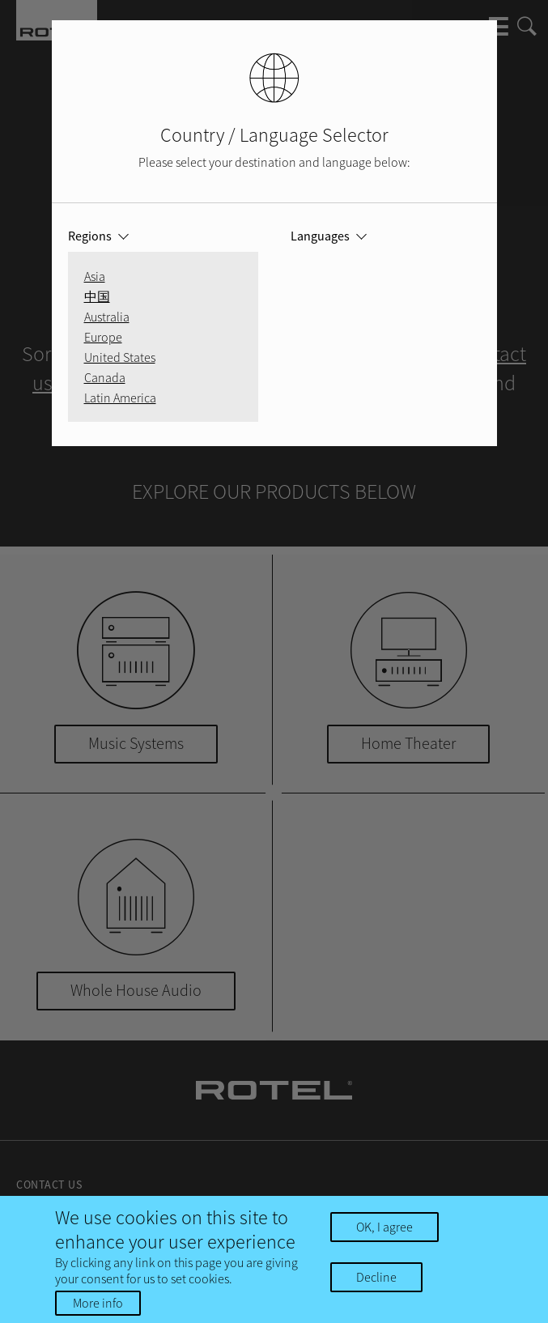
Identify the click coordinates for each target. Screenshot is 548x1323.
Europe (103, 337)
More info (98, 1303)
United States (119, 357)
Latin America (120, 397)
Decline (376, 1277)
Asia (94, 276)
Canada (104, 377)
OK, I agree (384, 1227)
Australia (107, 316)
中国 (97, 296)
